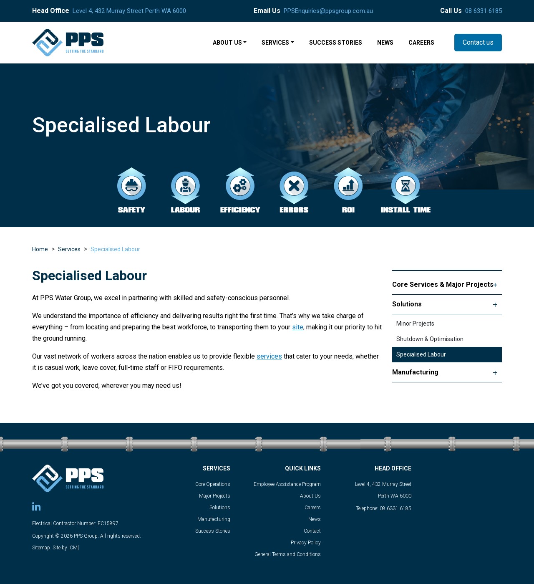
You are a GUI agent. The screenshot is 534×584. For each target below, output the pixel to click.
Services (69, 249)
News (314, 519)
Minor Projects (415, 323)
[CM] (73, 548)
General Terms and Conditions (287, 554)
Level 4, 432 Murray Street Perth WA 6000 (129, 11)
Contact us (478, 42)
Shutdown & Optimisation (429, 339)
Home (40, 249)
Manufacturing (415, 372)
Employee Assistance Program (287, 484)
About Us (310, 496)
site (297, 327)
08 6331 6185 (483, 11)
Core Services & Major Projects (443, 284)
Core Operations (212, 484)
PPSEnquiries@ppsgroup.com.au (328, 11)
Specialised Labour (115, 249)
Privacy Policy (306, 543)
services (269, 356)
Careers (313, 508)
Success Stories (212, 531)
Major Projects (214, 496)
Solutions (407, 304)
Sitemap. (41, 548)
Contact (312, 531)
